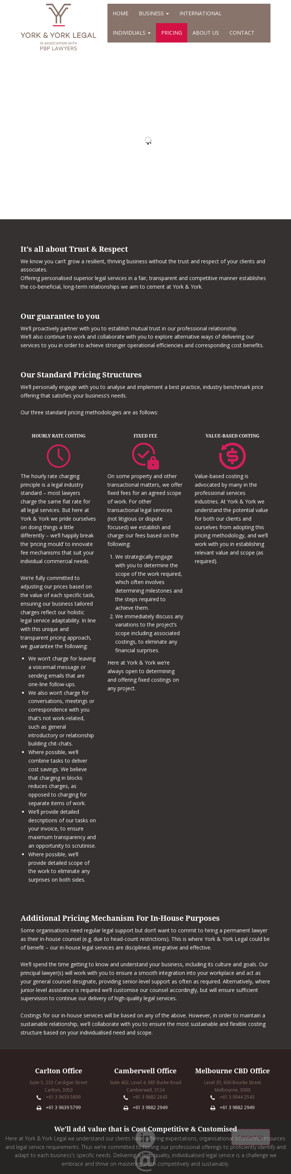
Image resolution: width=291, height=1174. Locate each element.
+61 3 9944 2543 (237, 1097)
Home (120, 13)
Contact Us (250, 1136)
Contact (241, 32)
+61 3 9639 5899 (63, 1097)
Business (154, 13)
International (200, 13)
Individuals (132, 32)
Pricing (171, 32)
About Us (206, 32)
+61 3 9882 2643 (150, 1097)
